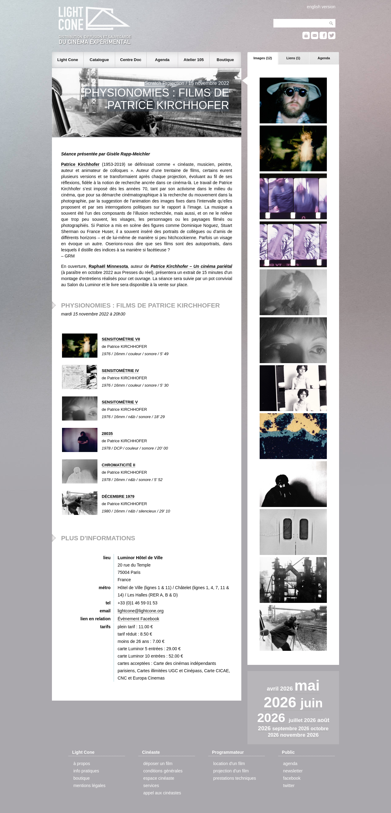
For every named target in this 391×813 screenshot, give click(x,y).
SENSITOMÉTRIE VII (121, 339)
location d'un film (229, 763)
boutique (81, 778)
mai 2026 (292, 693)
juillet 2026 (303, 720)
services (151, 785)
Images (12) (263, 58)
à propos (81, 763)
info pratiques (86, 770)
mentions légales (89, 785)
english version (321, 6)
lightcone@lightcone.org (140, 610)
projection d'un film (231, 770)
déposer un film (158, 763)
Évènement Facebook (138, 618)
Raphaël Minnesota (108, 266)
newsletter (293, 770)
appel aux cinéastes (162, 792)
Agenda (324, 58)
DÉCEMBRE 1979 (118, 496)
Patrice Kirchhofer (80, 164)
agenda (290, 763)
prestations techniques (234, 778)
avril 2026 (280, 688)
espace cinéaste (158, 778)
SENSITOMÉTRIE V (120, 402)
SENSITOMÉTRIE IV (120, 370)
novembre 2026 (299, 735)
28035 (107, 433)
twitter (288, 785)
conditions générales (162, 770)
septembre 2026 (291, 728)
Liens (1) (293, 58)
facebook (292, 778)
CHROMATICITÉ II (118, 465)
